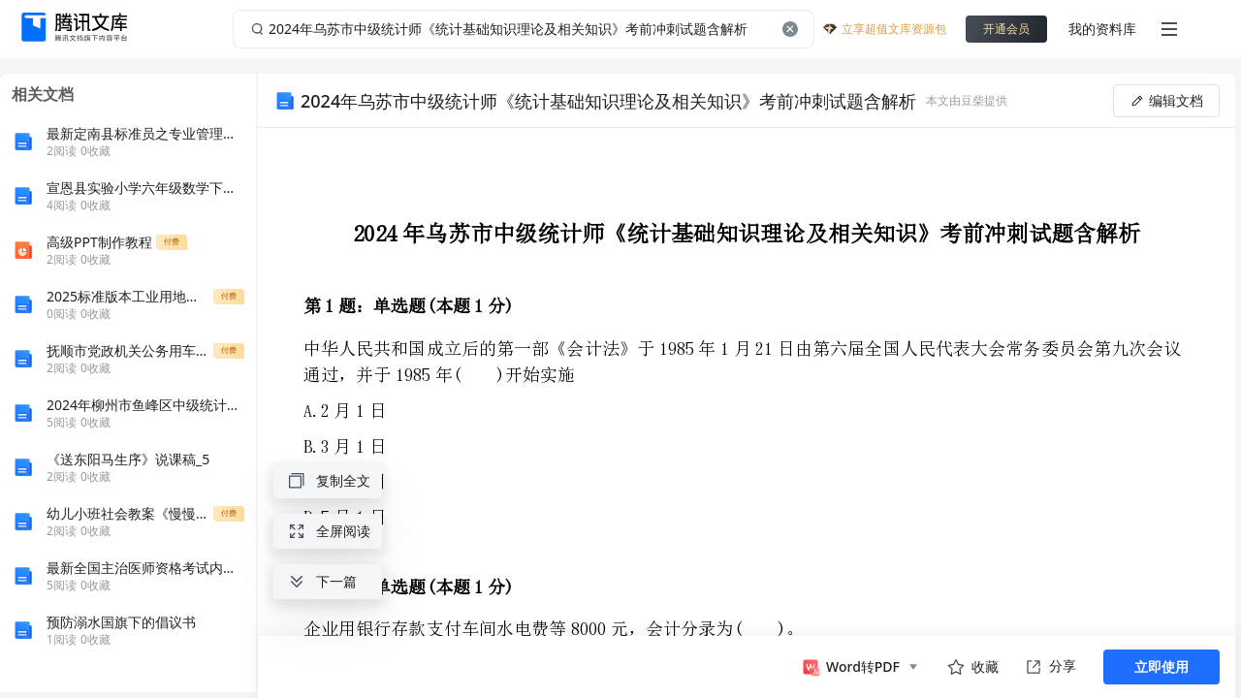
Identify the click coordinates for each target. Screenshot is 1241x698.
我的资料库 (1102, 28)
